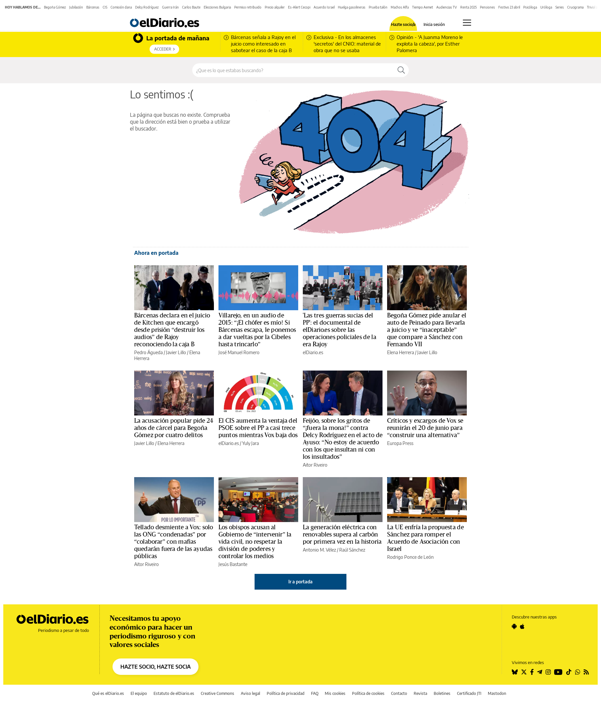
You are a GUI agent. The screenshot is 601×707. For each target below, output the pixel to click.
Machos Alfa (400, 7)
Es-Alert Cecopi (299, 7)
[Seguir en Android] (514, 626)
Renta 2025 (468, 7)
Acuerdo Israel (324, 7)
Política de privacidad (285, 693)
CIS (105, 7)
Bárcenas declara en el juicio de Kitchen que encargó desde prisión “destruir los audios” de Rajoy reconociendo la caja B (172, 330)
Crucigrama (575, 7)
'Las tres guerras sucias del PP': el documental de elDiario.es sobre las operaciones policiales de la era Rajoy (339, 330)
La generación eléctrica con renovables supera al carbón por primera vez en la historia (342, 534)
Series (559, 7)
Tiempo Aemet (422, 7)
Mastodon (497, 693)
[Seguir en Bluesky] (515, 672)
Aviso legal (250, 693)
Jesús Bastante (232, 564)
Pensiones (487, 7)
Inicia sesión (434, 25)
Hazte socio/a (403, 25)
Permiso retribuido (247, 7)
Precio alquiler (275, 7)
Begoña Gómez (55, 7)
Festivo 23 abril (509, 7)
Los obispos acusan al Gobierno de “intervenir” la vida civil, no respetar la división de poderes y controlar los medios (255, 541)
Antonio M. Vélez (319, 550)
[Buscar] (401, 70)
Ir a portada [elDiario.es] (300, 581)
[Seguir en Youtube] (558, 672)
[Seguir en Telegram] (539, 672)
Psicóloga (530, 7)
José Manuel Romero (238, 352)
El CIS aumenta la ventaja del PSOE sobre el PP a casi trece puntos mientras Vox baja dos (258, 427)
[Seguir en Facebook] (532, 672)
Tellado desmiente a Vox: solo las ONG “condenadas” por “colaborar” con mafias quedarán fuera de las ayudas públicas (173, 541)
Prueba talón (378, 7)
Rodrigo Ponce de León (410, 557)
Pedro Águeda (148, 352)
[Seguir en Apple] (522, 626)
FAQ (315, 693)
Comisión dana (121, 7)
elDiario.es (313, 352)
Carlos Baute (191, 7)
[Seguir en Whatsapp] (577, 672)
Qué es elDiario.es (108, 693)
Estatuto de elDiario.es (174, 693)
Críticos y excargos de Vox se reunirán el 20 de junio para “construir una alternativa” (425, 427)
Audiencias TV (446, 7)
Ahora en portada (156, 253)
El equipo (139, 693)
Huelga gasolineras (351, 7)
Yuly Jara (250, 443)
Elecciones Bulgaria (217, 7)
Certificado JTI (469, 693)
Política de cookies (368, 693)
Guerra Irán (170, 7)
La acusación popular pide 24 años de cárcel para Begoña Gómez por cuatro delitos (173, 427)
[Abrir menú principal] (467, 23)
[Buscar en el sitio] (293, 70)
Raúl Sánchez (352, 550)
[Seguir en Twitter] (524, 672)
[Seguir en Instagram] (548, 672)
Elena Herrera (400, 352)
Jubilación (76, 7)
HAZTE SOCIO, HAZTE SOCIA (155, 666)
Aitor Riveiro (315, 465)
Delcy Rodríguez (147, 7)
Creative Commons (217, 693)
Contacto (399, 693)
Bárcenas (92, 7)
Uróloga (546, 7)
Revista (420, 693)
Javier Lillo (176, 352)
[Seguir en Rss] (586, 672)
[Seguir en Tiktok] (569, 672)
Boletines (442, 693)
